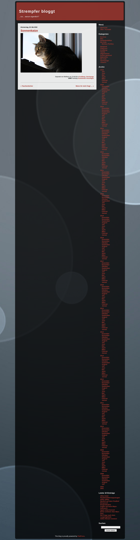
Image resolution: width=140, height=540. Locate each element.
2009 (102, 450)
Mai (103, 75)
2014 (102, 332)
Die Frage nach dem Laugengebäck (107, 516)
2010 (102, 426)
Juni (103, 73)
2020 (102, 194)
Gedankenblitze (106, 40)
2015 (102, 308)
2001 (102, 488)
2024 (102, 106)
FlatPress (103, 48)
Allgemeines (104, 54)
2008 (102, 474)
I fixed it (103, 62)
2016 (102, 285)
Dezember (105, 86)
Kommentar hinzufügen (86, 78)
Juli (103, 71)
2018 (102, 238)
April (103, 77)
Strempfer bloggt (37, 11)
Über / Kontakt (105, 29)
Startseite (103, 28)
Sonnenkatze (29, 30)
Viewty (102, 52)
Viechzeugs (90, 76)
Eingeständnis (105, 505)
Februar (105, 80)
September (106, 90)
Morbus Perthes (108, 44)
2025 (102, 85)
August (104, 92)
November (105, 110)
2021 (102, 170)
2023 (102, 128)
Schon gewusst (106, 55)
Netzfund (103, 46)
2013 (102, 356)
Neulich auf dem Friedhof (109, 501)
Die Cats (103, 59)
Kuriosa (103, 37)
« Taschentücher (27, 86)
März (103, 79)
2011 (102, 403)
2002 (102, 487)
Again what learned (107, 510)
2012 (102, 379)
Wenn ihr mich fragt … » (85, 86)
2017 (102, 261)
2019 (102, 216)
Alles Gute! (104, 496)
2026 (102, 70)
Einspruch (104, 503)
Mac (101, 39)
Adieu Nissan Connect (108, 519)
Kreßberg (82, 76)
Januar (104, 82)
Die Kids (103, 42)
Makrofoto (104, 57)
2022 (102, 152)
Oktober (105, 88)
